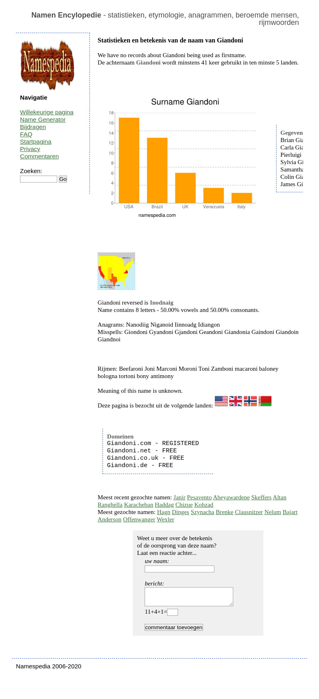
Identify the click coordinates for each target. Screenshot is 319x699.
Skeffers (261, 497)
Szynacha (202, 512)
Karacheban (139, 504)
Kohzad (204, 504)
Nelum (272, 512)
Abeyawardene (231, 497)
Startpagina (35, 141)
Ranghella (110, 504)
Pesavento (199, 497)
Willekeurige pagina (47, 112)
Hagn (163, 512)
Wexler (165, 519)
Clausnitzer (249, 512)
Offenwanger (139, 519)
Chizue (184, 504)
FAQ (26, 134)
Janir (179, 497)
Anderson (109, 519)
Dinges (181, 512)
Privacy (30, 148)
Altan (279, 497)
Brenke (224, 512)
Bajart (290, 512)
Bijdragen (33, 126)
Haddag (164, 504)
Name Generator (43, 119)
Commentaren (39, 156)
